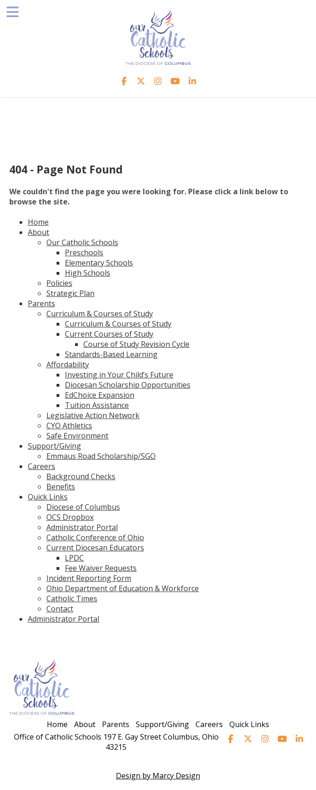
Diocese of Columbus (83, 507)
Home (38, 222)
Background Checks (80, 476)
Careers (41, 466)
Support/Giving (54, 446)
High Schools (87, 273)
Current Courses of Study (109, 334)
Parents (41, 303)
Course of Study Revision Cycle (136, 344)
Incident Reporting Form (88, 578)
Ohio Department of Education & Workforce (122, 588)
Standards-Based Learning (111, 354)
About (38, 232)
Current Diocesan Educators (95, 548)
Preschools (84, 252)
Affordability (67, 364)
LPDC (74, 558)
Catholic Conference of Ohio (95, 537)
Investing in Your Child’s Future (119, 375)
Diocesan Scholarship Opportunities (127, 385)
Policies (59, 283)
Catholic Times (71, 598)
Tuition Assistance (97, 405)
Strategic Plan (70, 293)
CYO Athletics (69, 425)
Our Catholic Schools (82, 242)
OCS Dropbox (70, 517)
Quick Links (48, 497)
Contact (59, 609)
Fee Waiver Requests (101, 568)
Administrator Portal (82, 527)
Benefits (60, 486)
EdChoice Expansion (99, 395)
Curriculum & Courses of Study (99, 314)
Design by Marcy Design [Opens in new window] (158, 776)
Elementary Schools (99, 263)
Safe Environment (77, 436)
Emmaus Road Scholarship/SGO (101, 456)
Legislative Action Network (92, 415)
